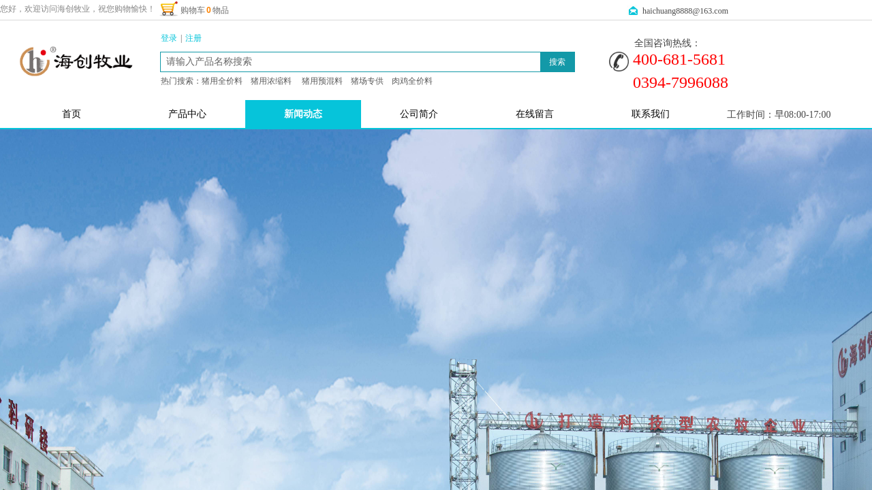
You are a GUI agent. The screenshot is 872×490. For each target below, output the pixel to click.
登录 (169, 38)
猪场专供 (367, 81)
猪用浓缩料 (271, 81)
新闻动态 (303, 114)
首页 (71, 114)
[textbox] (350, 62)
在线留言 (535, 114)
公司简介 (419, 114)
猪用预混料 (322, 81)
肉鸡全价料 (412, 81)
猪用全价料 (222, 81)
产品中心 (187, 114)
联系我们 (651, 114)
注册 (193, 38)
